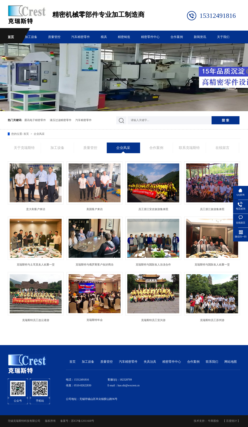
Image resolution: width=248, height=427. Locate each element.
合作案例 (176, 37)
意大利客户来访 (35, 209)
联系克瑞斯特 (189, 148)
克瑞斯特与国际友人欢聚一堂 (212, 264)
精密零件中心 (150, 37)
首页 (11, 37)
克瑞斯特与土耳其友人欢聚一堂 (36, 264)
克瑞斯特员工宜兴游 (153, 320)
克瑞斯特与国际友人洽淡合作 (153, 264)
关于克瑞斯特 (24, 148)
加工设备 (31, 37)
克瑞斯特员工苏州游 (212, 320)
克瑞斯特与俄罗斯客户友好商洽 (95, 264)
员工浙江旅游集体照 (212, 209)
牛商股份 (213, 420)
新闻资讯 (200, 37)
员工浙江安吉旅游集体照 (153, 209)
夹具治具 (150, 361)
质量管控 (54, 37)
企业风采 (39, 133)
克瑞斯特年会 (94, 320)
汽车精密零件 (80, 37)
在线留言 (222, 148)
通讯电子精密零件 (35, 120)
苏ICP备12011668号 (82, 420)
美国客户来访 (94, 209)
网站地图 (230, 361)
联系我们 (212, 361)
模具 (104, 37)
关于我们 (223, 37)
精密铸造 (124, 37)
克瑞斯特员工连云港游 (35, 320)
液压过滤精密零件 (60, 120)
